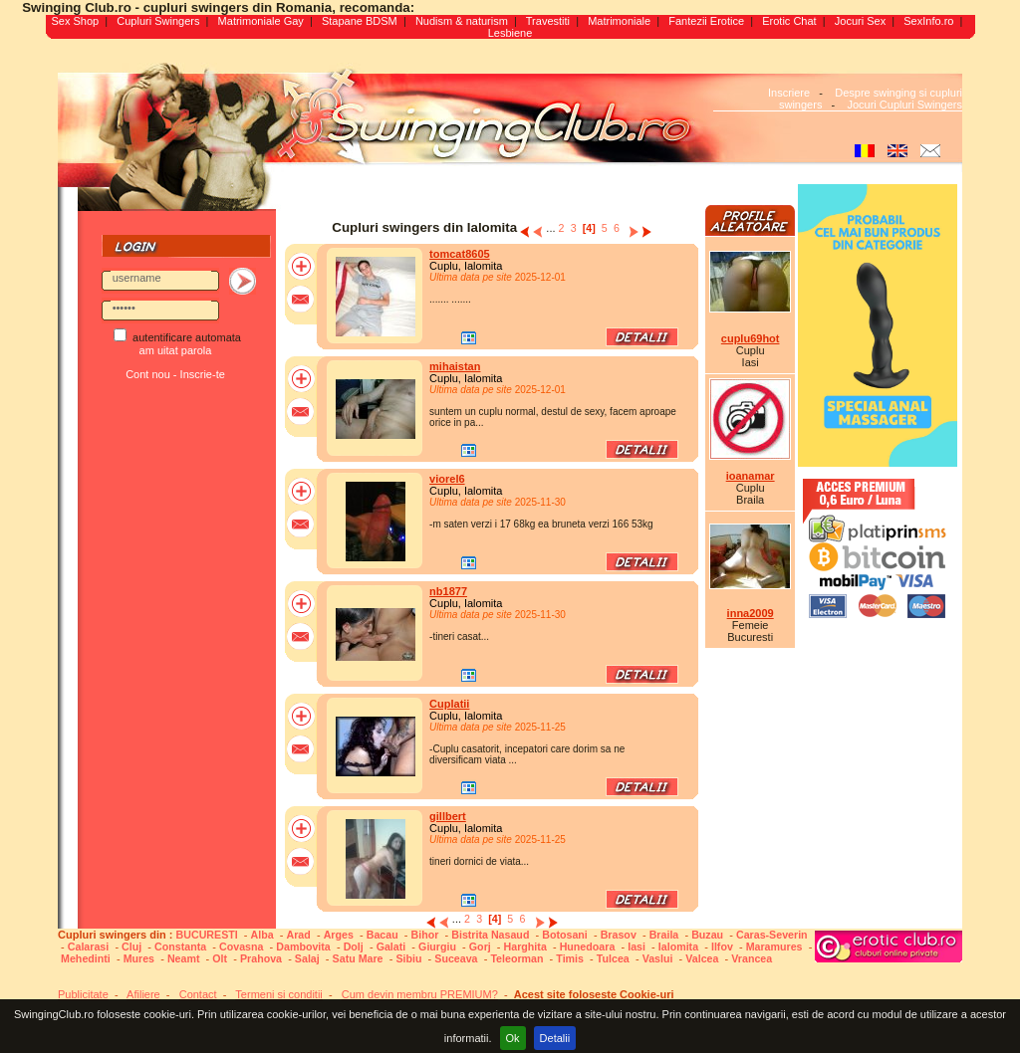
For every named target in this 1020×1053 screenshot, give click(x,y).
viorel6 (446, 479)
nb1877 (448, 591)
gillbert (447, 816)
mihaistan (454, 366)
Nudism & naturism (461, 21)
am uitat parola (175, 350)
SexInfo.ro (928, 21)
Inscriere (789, 93)
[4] (589, 228)
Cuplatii (449, 704)
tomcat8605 (459, 254)
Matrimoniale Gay (261, 21)
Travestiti (548, 21)
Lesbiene (510, 33)
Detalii (555, 1038)
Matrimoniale (619, 21)
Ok (513, 1038)
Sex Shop (75, 21)
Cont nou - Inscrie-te (175, 374)
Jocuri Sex (860, 21)
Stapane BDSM (359, 21)
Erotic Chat (789, 21)
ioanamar (750, 476)
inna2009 (750, 613)
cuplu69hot (750, 338)
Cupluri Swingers (158, 21)
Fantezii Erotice (706, 21)
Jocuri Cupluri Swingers (904, 104)
